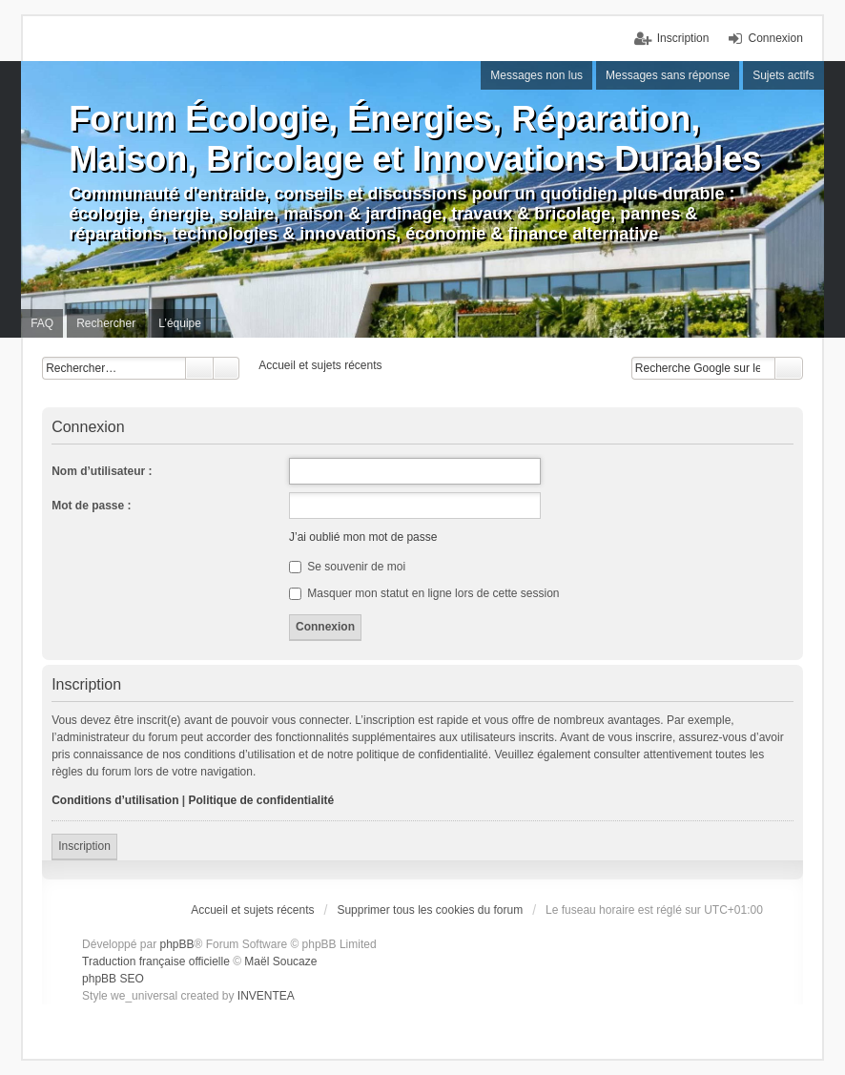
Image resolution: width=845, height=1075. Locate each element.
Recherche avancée (226, 368)
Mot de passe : (91, 505)
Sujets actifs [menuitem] (783, 75)
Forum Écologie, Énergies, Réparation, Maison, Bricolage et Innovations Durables (415, 138)
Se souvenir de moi (347, 566)
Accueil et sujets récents (252, 910)
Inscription (84, 846)
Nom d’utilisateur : (102, 471)
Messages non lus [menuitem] (536, 75)
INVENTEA (266, 996)
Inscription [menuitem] (683, 38)
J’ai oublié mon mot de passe (363, 537)
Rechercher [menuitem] (105, 323)
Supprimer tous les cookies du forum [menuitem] (430, 910)
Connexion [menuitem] (775, 38)
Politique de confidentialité (262, 800)
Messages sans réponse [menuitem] (668, 75)
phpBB (176, 944)
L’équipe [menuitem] (179, 323)
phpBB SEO (113, 978)
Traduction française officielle (156, 961)
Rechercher (199, 368)
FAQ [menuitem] (42, 323)
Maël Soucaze (280, 961)
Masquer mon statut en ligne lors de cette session (424, 593)
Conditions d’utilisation (115, 800)
